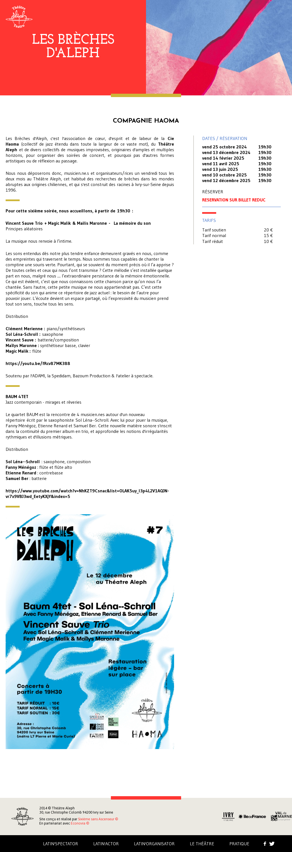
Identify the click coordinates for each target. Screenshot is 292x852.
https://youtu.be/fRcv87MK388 (38, 363)
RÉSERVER (212, 191)
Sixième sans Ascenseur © (98, 819)
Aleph (19, 17)
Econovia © (80, 823)
